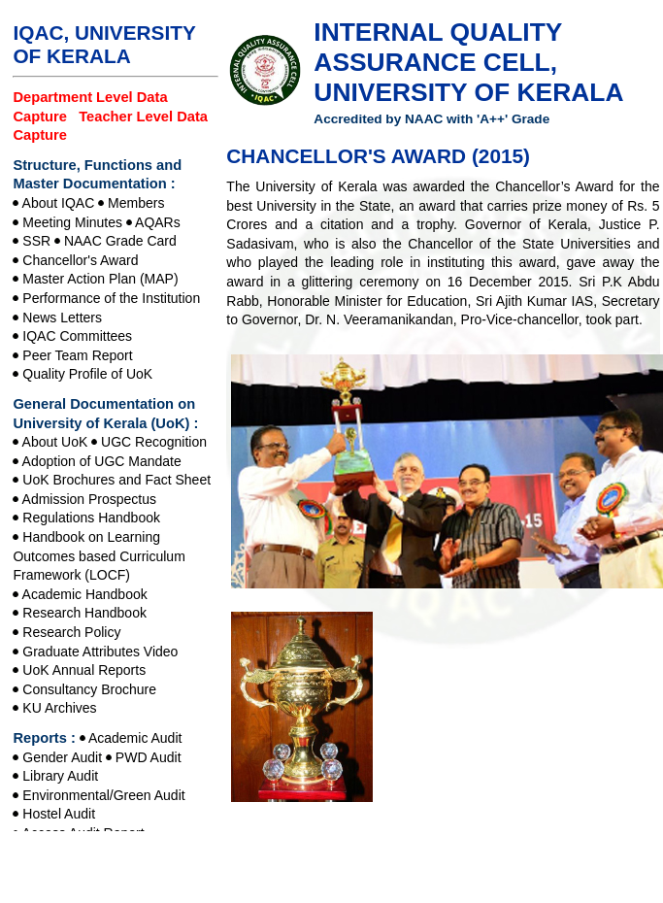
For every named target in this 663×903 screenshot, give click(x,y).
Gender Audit (62, 757)
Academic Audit (135, 738)
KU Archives (59, 708)
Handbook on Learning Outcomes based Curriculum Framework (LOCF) (98, 556)
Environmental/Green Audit (103, 795)
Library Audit (60, 776)
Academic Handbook (85, 594)
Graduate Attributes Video (100, 651)
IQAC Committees (77, 336)
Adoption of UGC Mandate (102, 461)
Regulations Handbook (91, 517)
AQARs (158, 222)
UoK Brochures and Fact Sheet (116, 479)
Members (136, 203)
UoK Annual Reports (84, 670)
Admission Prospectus (89, 499)
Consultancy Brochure (89, 689)
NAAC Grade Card (120, 241)
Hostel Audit (58, 813)
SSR (36, 241)
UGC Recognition (154, 442)
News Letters (62, 317)
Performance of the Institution (111, 298)
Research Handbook (84, 612)
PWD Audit (149, 757)
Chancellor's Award (80, 260)
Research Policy (71, 632)
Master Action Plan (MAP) (100, 278)
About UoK (55, 442)
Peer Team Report (77, 355)
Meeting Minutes (72, 222)
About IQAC (58, 203)
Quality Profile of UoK (87, 374)
